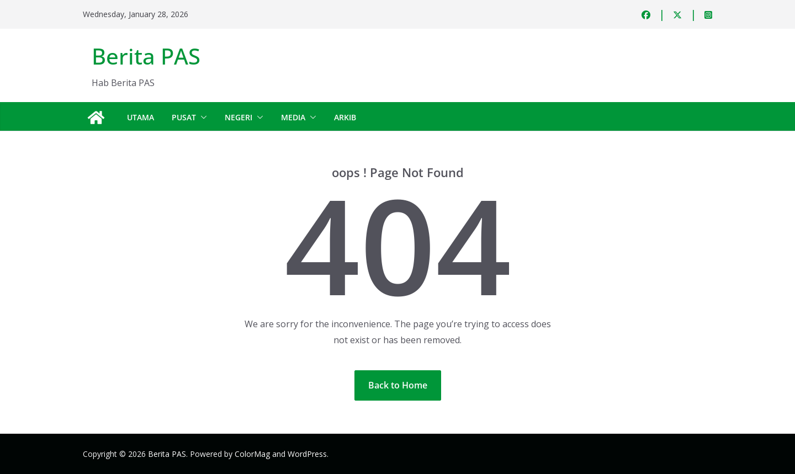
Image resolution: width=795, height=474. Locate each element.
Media (293, 117)
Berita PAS (146, 56)
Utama (140, 117)
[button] (201, 117)
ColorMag (252, 454)
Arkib (345, 117)
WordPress (307, 454)
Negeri (238, 117)
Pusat (184, 117)
